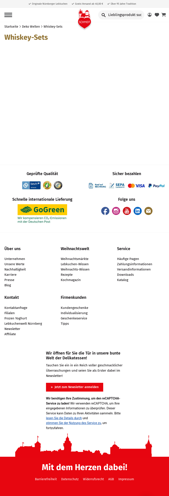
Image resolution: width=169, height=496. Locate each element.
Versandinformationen (134, 269)
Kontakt (11, 297)
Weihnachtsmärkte (74, 259)
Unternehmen (14, 259)
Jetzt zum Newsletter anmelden (76, 387)
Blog (7, 285)
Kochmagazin (71, 280)
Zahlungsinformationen (134, 264)
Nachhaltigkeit (15, 269)
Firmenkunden (73, 297)
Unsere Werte (14, 264)
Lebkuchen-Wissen (75, 264)
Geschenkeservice (74, 318)
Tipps (65, 324)
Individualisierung (74, 313)
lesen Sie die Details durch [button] (64, 418)
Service (123, 248)
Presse (9, 280)
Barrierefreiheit (46, 479)
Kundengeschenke (74, 308)
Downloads (125, 275)
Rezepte (67, 275)
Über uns (12, 248)
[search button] (103, 15)
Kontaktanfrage (15, 308)
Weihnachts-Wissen (75, 269)
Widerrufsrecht (93, 479)
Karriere (10, 275)
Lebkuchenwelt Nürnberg (23, 324)
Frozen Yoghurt (15, 318)
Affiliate (10, 334)
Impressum (126, 479)
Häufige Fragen (128, 259)
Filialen (9, 313)
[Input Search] (121, 15)
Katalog (122, 280)
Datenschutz (70, 479)
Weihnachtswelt (75, 248)
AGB (111, 479)
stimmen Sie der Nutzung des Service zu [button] (73, 423)
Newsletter (12, 329)
